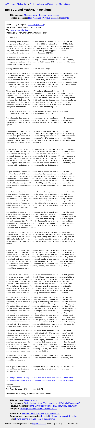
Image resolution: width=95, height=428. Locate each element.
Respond (42, 15)
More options (53, 15)
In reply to (64, 18)
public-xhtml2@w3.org (47, 4)
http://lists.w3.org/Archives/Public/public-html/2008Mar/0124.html (41, 380)
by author (73, 416)
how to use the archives (25, 419)
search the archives (46, 419)
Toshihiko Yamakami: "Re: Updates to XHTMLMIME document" (52, 403)
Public (32, 4)
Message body (30, 15)
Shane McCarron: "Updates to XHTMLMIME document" (52, 406)
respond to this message (33, 413)
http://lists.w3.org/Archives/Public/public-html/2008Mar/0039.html (41, 378)
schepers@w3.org (36, 25)
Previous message (50, 18)
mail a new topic (52, 413)
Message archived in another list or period (38, 409)
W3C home (10, 4)
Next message (34, 18)
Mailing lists (22, 4)
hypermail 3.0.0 (39, 424)
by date (44, 416)
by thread (53, 416)
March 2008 (64, 4)
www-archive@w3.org (19, 30)
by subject (63, 416)
